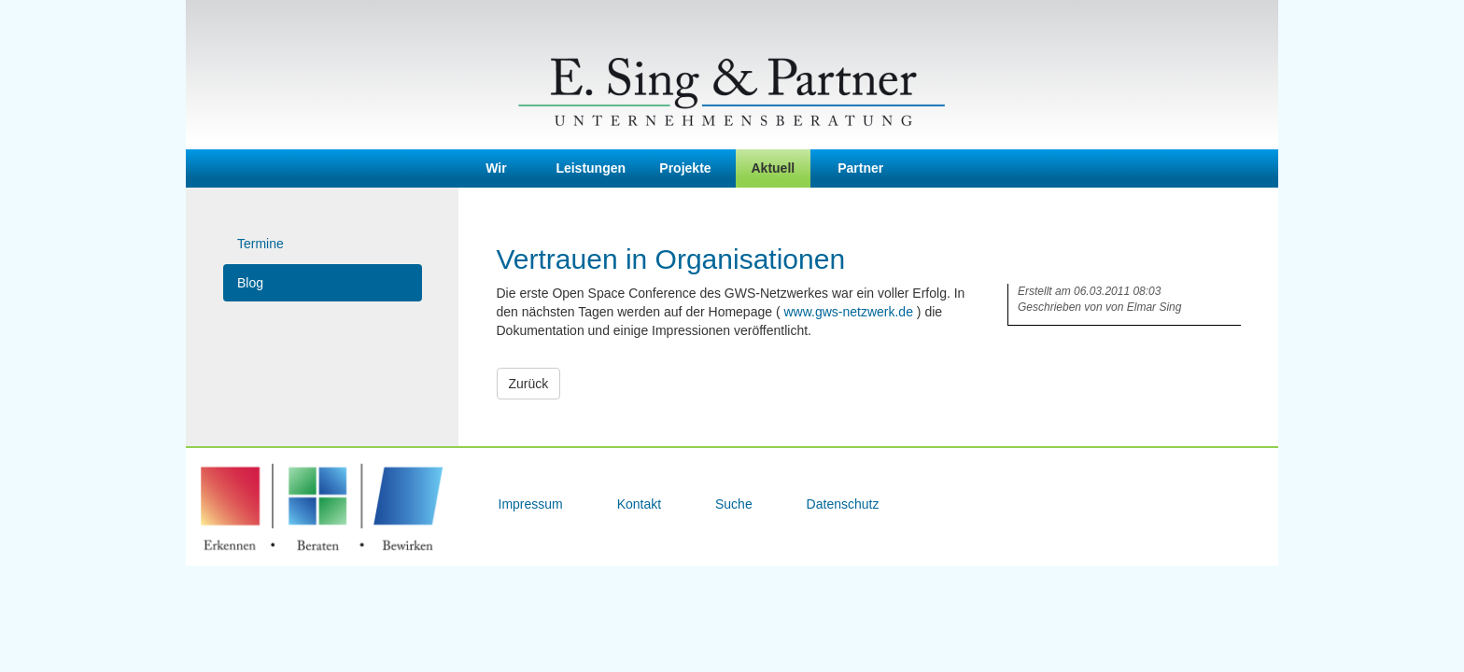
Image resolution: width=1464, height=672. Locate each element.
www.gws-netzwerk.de (848, 311)
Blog (250, 282)
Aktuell (773, 168)
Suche (735, 504)
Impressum (533, 504)
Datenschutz (843, 504)
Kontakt (641, 504)
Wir (496, 168)
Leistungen (591, 168)
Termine (260, 243)
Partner (860, 168)
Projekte (685, 168)
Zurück (529, 383)
